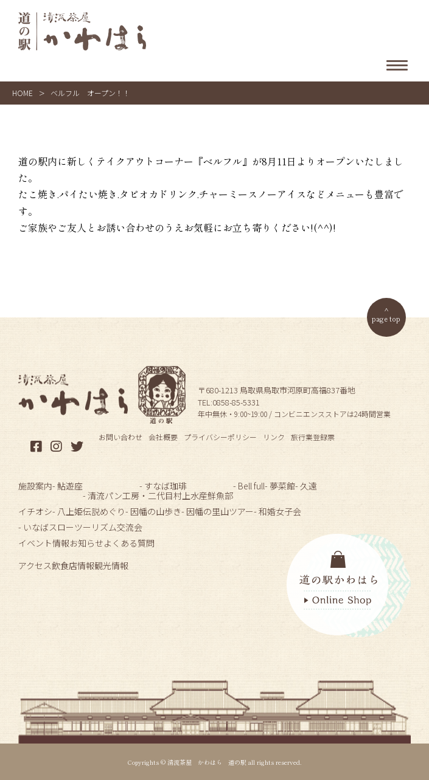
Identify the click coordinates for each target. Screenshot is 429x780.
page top (386, 318)
